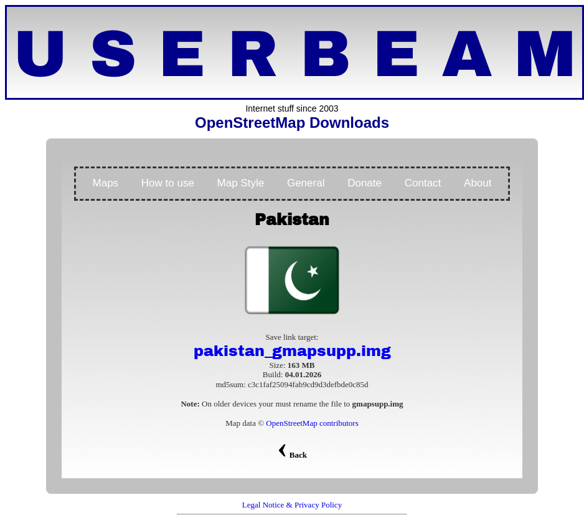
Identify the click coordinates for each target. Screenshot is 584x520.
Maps (106, 183)
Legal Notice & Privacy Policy (292, 504)
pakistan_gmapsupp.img (292, 351)
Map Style (241, 183)
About (477, 183)
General (305, 183)
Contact (423, 183)
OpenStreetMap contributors (312, 423)
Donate (364, 183)
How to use (167, 183)
